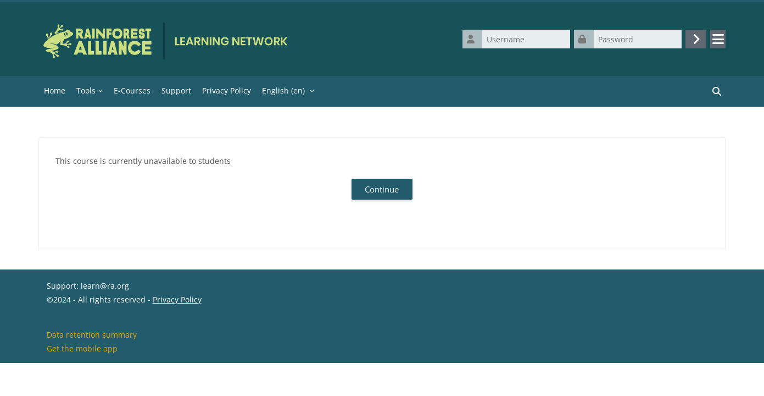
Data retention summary (92, 367)
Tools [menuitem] (86, 90)
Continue (382, 189)
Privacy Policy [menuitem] (226, 90)
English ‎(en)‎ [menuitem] (283, 90)
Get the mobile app (82, 381)
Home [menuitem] (54, 90)
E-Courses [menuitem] (132, 90)
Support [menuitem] (176, 90)
